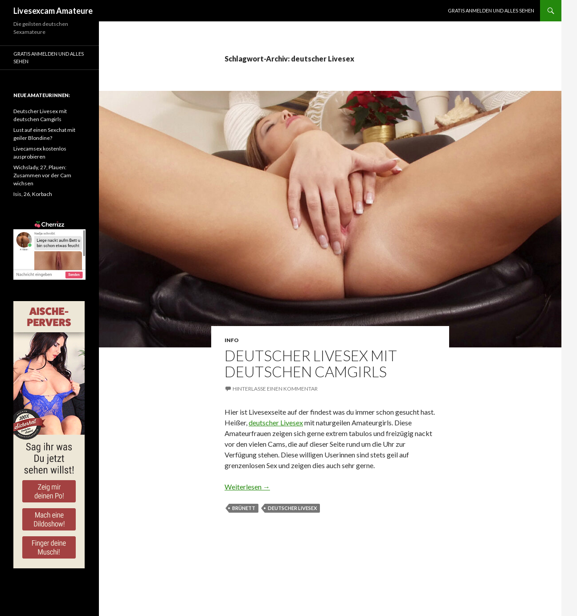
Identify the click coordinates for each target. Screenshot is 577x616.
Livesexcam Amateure (53, 11)
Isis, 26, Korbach (32, 194)
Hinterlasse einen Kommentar (275, 388)
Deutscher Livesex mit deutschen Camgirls (311, 363)
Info (232, 340)
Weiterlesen (247, 486)
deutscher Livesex (276, 422)
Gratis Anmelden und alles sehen (491, 10)
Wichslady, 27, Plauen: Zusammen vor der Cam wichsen (42, 175)
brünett (243, 508)
